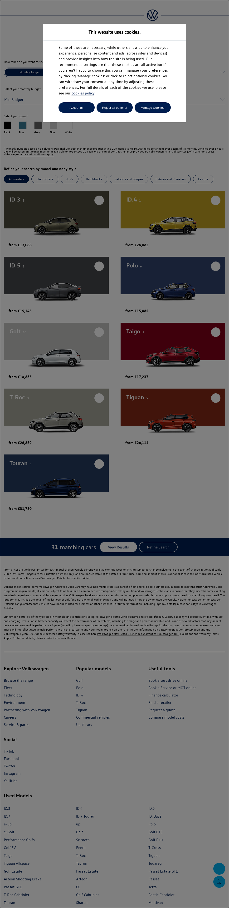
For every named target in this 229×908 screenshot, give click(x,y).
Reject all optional (114, 107)
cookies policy (83, 93)
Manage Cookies (152, 107)
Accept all (76, 107)
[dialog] (114, 454)
